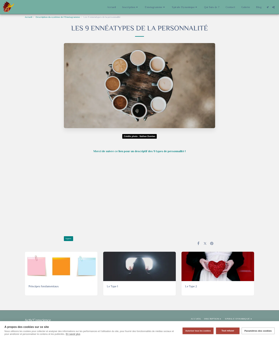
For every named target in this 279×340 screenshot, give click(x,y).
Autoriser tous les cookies (197, 330)
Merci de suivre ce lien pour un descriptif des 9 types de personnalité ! (139, 151)
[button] (130, 7)
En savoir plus (73, 334)
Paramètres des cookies (258, 330)
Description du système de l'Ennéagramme (58, 17)
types (68, 238)
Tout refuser (227, 330)
